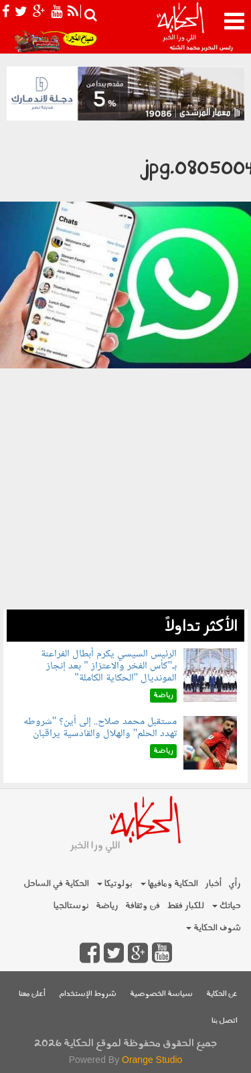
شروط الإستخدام (87, 994)
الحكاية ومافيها (169, 883)
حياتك (226, 906)
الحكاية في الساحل (56, 883)
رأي (234, 883)
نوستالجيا (71, 906)
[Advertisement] (125, 523)
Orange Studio (152, 1059)
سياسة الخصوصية (161, 994)
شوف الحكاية (213, 928)
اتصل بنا (225, 1021)
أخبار (213, 883)
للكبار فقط (185, 906)
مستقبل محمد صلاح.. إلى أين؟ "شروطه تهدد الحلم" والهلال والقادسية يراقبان (100, 728)
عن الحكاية (222, 994)
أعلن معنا (32, 994)
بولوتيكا (115, 883)
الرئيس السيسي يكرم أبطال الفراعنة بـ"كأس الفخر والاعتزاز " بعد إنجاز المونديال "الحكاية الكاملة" (109, 666)
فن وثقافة (142, 906)
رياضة (107, 906)
